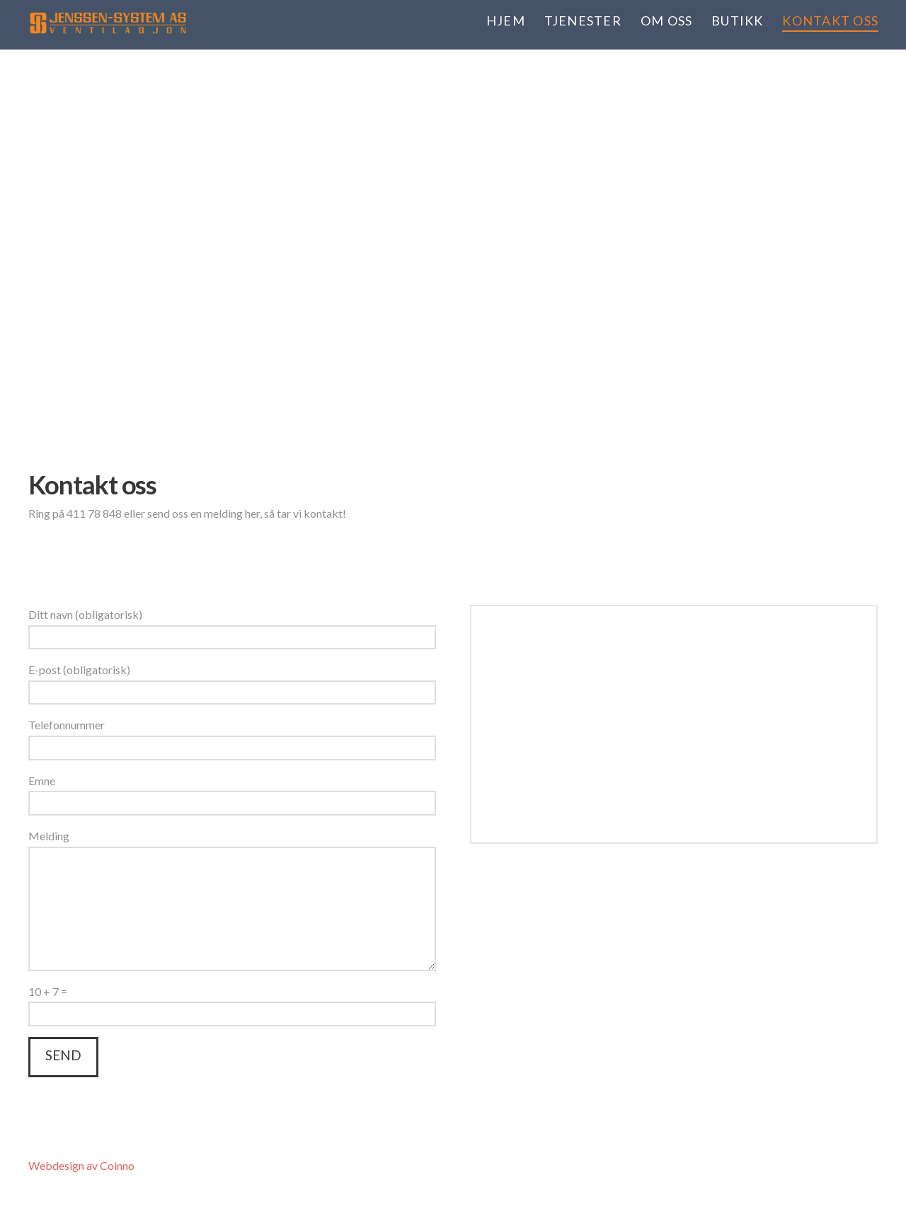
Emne (232, 793)
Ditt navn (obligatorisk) (232, 627)
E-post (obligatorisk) (232, 682)
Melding (232, 846)
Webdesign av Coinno (81, 1165)
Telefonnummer (232, 737)
